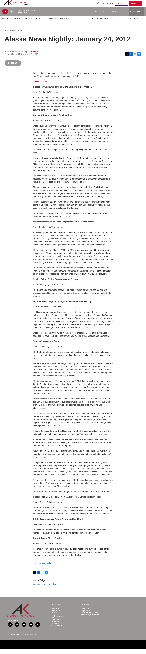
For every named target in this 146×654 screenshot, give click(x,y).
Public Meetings (56, 625)
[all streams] (136, 16)
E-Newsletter (55, 628)
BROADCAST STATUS (101, 24)
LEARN (38, 24)
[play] (5, 16)
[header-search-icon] (98, 6)
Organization (55, 616)
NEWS (27, 24)
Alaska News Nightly (14, 35)
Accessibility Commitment (90, 620)
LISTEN (16, 24)
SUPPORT (50, 24)
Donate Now (85, 614)
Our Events (55, 627)
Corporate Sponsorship (89, 617)
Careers (54, 617)
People (53, 619)
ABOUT (62, 24)
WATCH (5, 24)
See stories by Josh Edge (44, 589)
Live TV (122, 6)
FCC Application (57, 623)
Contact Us (55, 614)
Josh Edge (33, 57)
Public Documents (57, 621)
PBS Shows (107, 6)
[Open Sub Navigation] (10, 24)
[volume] (12, 16)
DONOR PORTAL (120, 24)
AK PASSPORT (135, 24)
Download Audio (40, 86)
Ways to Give (86, 616)
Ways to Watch (56, 630)
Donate (137, 6)
